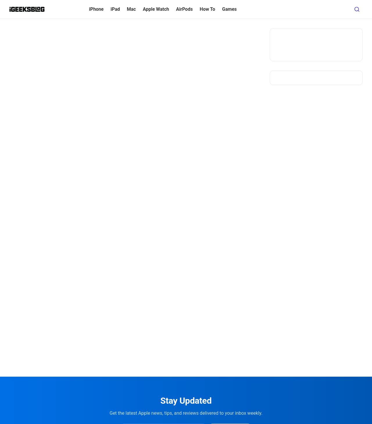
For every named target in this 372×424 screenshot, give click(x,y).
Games (229, 9)
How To (207, 9)
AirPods (184, 9)
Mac (131, 9)
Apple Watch (156, 9)
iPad (115, 9)
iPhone (96, 9)
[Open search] (357, 9)
